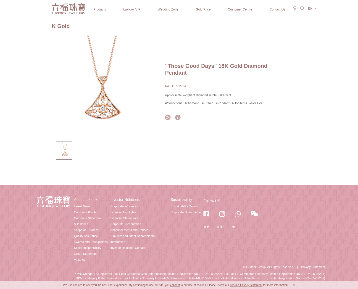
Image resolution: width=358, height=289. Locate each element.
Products (99, 9)
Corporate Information (125, 206)
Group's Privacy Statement (246, 285)
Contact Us (277, 9)
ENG (233, 227)
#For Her (256, 103)
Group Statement (85, 253)
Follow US (211, 201)
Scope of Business (86, 230)
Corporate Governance (186, 212)
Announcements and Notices (129, 230)
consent (175, 285)
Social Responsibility (87, 248)
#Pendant (222, 103)
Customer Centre (240, 9)
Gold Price (203, 9)
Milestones (81, 224)
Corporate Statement (88, 218)
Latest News (82, 206)
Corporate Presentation (126, 224)
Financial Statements (124, 218)
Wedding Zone (168, 9)
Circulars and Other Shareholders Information (133, 239)
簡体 (220, 227)
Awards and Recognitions (91, 242)
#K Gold (207, 103)
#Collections (173, 103)
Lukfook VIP (132, 9)
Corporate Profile (85, 212)
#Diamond (192, 103)
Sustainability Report (184, 206)
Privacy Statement (313, 267)
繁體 (206, 227)
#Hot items (239, 103)
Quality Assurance (86, 236)
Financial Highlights (123, 212)
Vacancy (79, 259)
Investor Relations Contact (128, 248)
